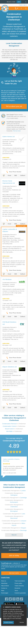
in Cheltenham (14, 423)
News (2, 590)
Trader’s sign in (23, 5)
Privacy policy (18, 583)
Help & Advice (5, 585)
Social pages (4, 593)
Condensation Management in (14, 490)
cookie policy (6, 618)
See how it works (14, 573)
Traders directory (19, 585)
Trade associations (20, 581)
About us (3, 581)
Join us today (14, 555)
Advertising (4, 583)
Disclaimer (17, 588)
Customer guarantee (20, 593)
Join (18, 1)
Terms (16, 590)
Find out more (17, 130)
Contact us (4, 588)
